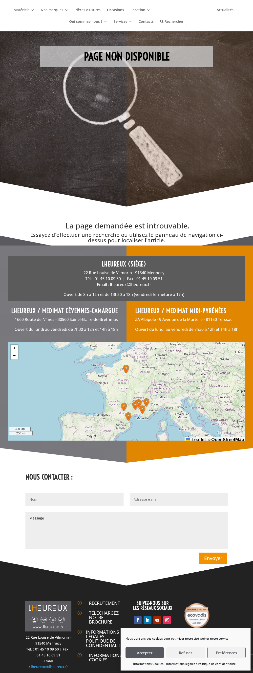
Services (120, 22)
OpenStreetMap (227, 439)
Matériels (21, 10)
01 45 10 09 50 (108, 278)
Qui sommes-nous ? (85, 22)
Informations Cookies (148, 664)
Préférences (226, 652)
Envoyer (213, 558)
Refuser (185, 652)
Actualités (225, 10)
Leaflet (196, 439)
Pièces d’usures (88, 10)
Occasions (115, 10)
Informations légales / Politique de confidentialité (201, 664)
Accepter (144, 652)
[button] (126, 369)
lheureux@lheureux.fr (130, 284)
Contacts (146, 22)
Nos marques (52, 10)
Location (137, 10)
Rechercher (172, 22)
